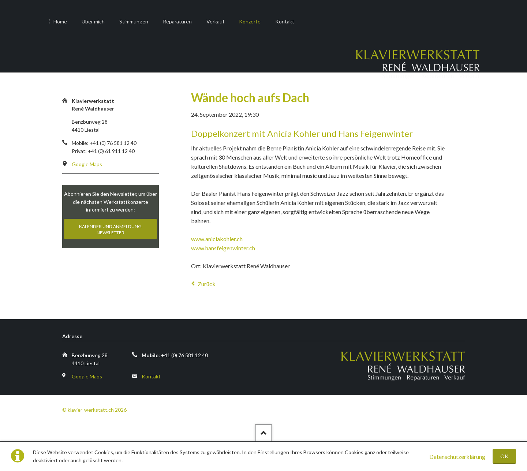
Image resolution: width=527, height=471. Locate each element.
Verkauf (215, 21)
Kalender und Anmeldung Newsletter (110, 230)
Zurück (207, 283)
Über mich (93, 21)
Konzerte (250, 21)
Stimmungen (133, 21)
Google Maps (87, 164)
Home (60, 21)
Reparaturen (177, 21)
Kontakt (284, 21)
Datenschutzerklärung (457, 456)
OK (504, 456)
